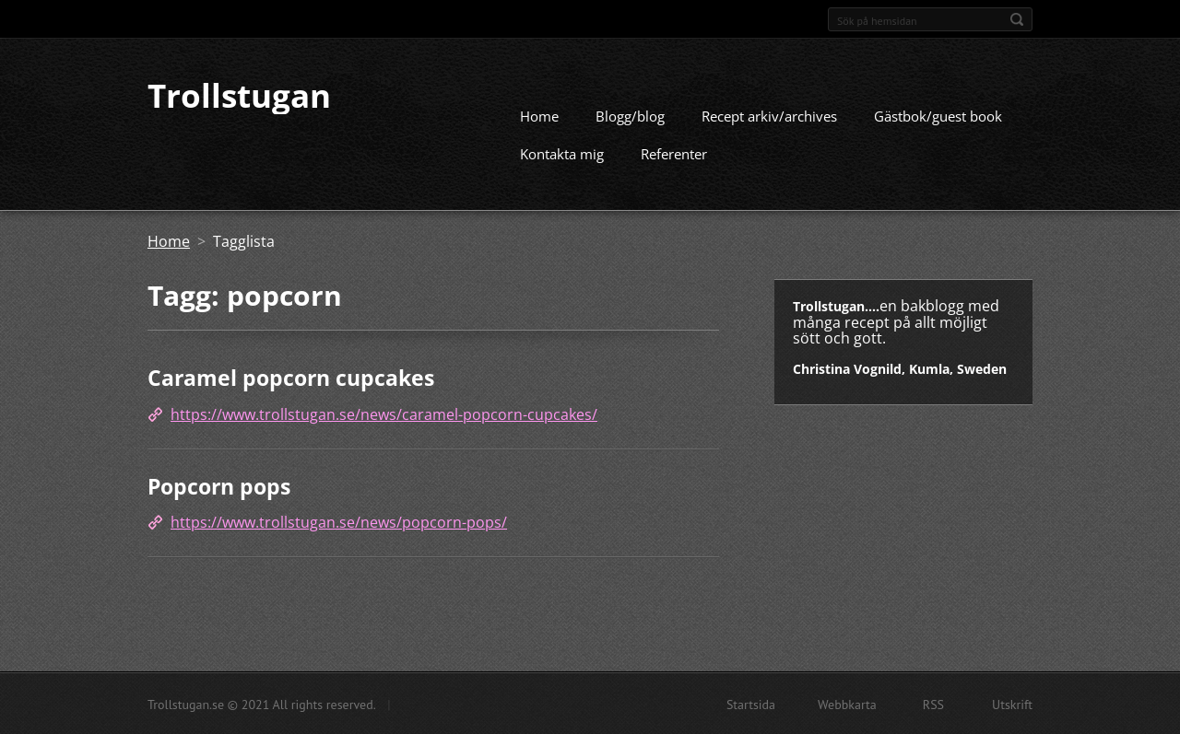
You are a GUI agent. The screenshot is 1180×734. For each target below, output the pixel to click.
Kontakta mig (562, 153)
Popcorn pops (219, 485)
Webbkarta (847, 703)
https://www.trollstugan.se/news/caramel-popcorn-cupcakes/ (384, 413)
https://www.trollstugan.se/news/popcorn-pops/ (339, 521)
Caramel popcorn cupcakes (291, 376)
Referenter (674, 153)
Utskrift (1012, 703)
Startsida (750, 703)
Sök (1017, 19)
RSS (933, 703)
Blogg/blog (630, 115)
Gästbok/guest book (938, 115)
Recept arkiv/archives (769, 115)
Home (539, 115)
